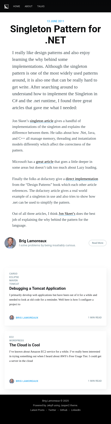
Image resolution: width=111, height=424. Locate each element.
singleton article (41, 121)
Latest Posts (37, 410)
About (29, 6)
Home (16, 6)
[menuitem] (16, 6)
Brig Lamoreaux (32, 241)
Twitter (52, 410)
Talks (41, 6)
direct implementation (82, 179)
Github (63, 410)
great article (44, 162)
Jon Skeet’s (67, 214)
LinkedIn (76, 410)
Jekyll (50, 405)
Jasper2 (65, 405)
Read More (97, 243)
